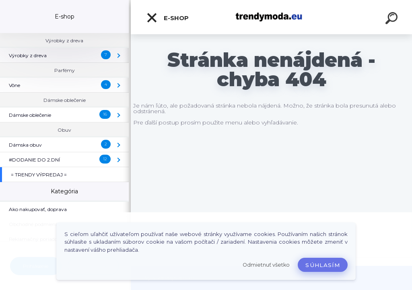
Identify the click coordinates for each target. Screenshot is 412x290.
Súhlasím (322, 265)
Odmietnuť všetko (266, 265)
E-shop (167, 18)
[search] (392, 19)
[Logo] (271, 17)
